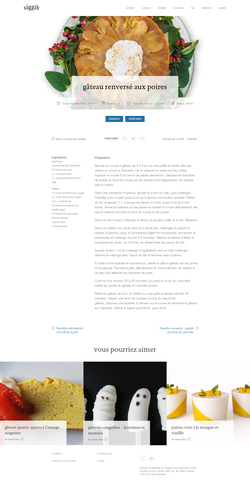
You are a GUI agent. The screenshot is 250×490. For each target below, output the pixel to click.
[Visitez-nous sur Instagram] (151, 458)
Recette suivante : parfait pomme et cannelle (177, 330)
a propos (146, 7)
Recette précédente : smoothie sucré (70, 330)
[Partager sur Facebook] (124, 138)
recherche (206, 7)
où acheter (178, 7)
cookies (100, 460)
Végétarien (135, 119)
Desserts (114, 119)
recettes (162, 7)
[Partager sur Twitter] (133, 138)
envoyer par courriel (173, 138)
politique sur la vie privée (63, 460)
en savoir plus (12, 439)
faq (192, 7)
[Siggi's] (31, 7)
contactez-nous (104, 453)
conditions (57, 453)
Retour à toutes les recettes (71, 139)
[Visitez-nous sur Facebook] (142, 458)
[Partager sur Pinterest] (142, 138)
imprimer (192, 138)
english (222, 7)
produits (130, 7)
